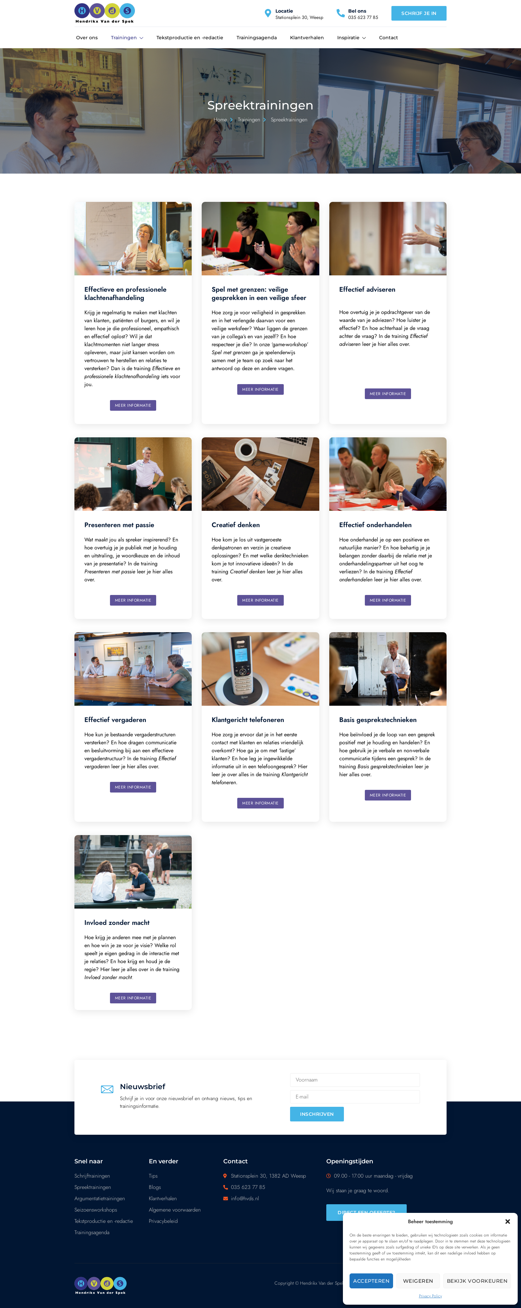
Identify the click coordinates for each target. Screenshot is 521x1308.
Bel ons (357, 11)
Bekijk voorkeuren (477, 1281)
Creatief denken (236, 525)
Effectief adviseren (367, 289)
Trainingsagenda (257, 38)
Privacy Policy (430, 1296)
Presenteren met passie (119, 525)
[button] (507, 1221)
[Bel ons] (341, 13)
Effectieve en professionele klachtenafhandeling (125, 294)
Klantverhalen (307, 38)
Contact (388, 38)
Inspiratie (351, 38)
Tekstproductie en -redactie (189, 38)
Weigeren (418, 1281)
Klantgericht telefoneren (248, 720)
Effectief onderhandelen (375, 525)
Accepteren (371, 1281)
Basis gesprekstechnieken (378, 720)
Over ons (87, 38)
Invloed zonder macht (117, 923)
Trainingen (127, 38)
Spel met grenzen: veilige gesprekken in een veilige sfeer (259, 294)
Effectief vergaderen (115, 720)
